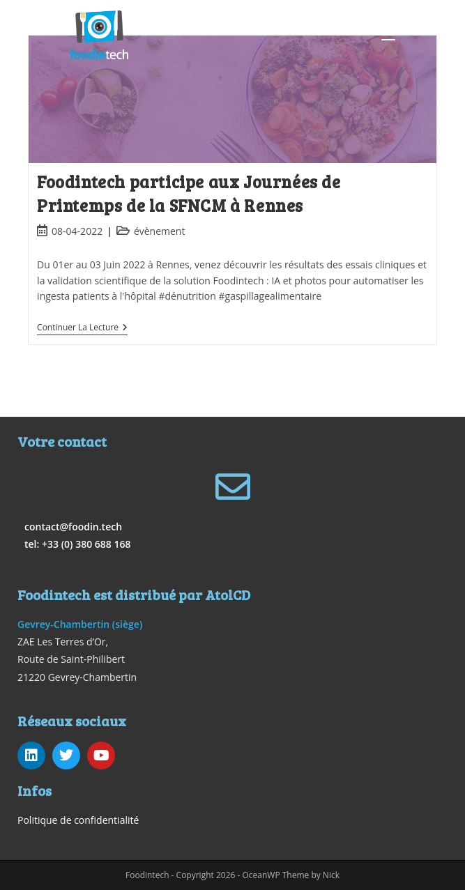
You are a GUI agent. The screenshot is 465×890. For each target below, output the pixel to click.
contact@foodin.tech (73, 526)
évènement (159, 231)
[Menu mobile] (388, 35)
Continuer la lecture (82, 328)
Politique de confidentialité (78, 820)
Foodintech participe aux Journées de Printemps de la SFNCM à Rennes (189, 193)
